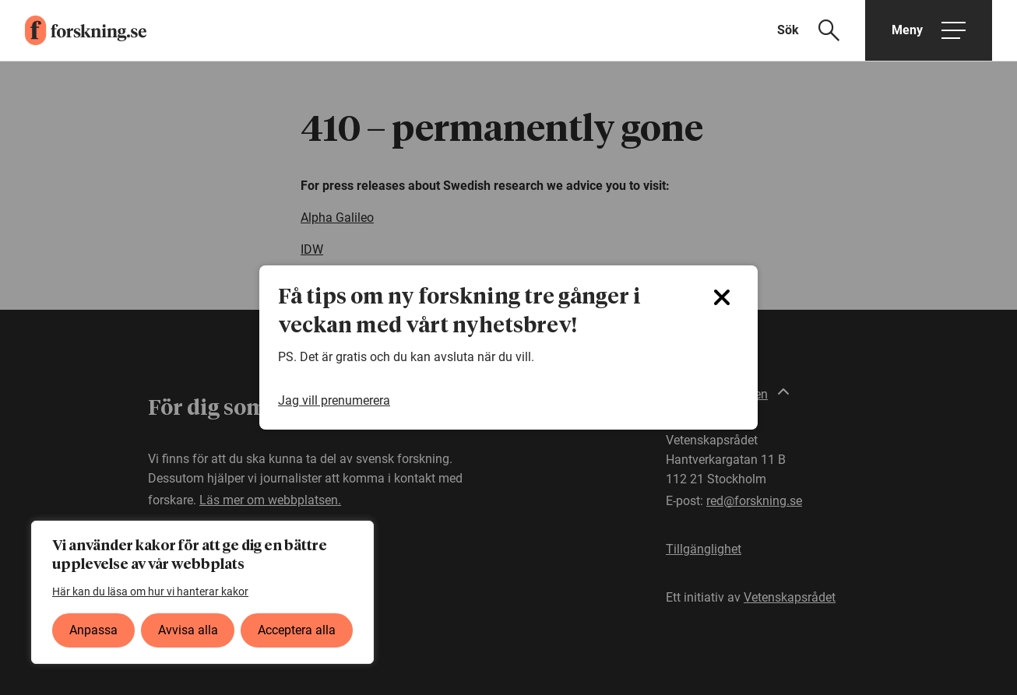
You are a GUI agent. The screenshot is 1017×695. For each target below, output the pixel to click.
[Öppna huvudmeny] (928, 30)
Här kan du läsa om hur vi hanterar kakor (150, 591)
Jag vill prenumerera (334, 400)
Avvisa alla (188, 630)
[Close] (722, 297)
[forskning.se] (73, 30)
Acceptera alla (297, 630)
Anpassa (93, 630)
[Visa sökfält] (818, 30)
